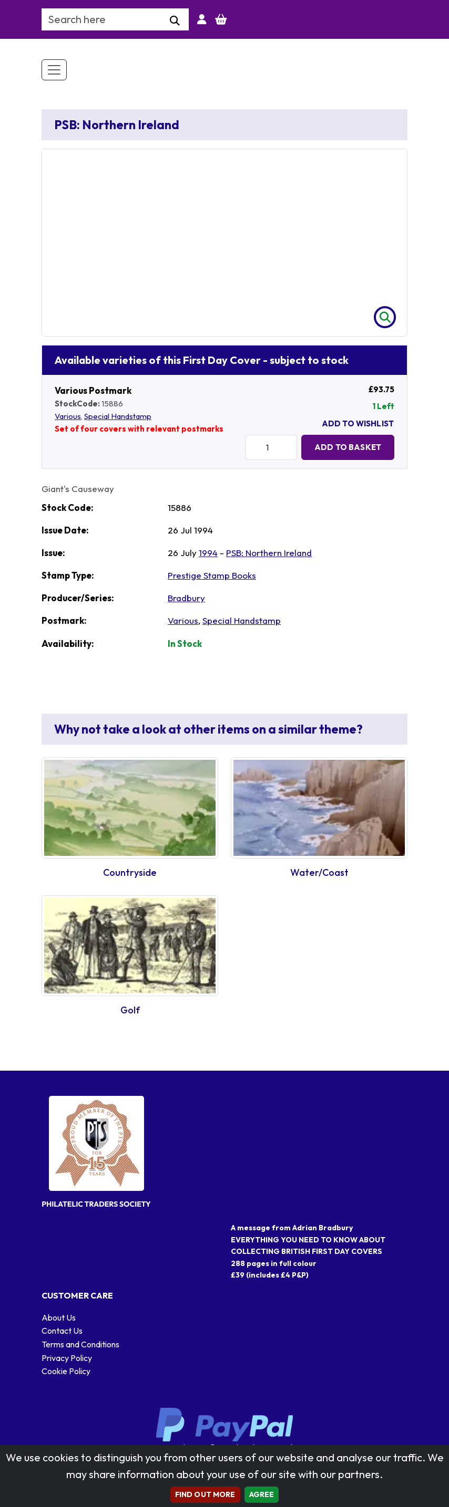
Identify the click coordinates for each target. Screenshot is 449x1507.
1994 (208, 552)
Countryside (130, 872)
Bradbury (186, 597)
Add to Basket (347, 447)
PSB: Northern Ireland (269, 552)
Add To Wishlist (358, 423)
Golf (130, 1010)
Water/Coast (319, 872)
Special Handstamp (117, 416)
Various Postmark (93, 390)
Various (68, 416)
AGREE (261, 1494)
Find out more (205, 1494)
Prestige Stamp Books (212, 575)
